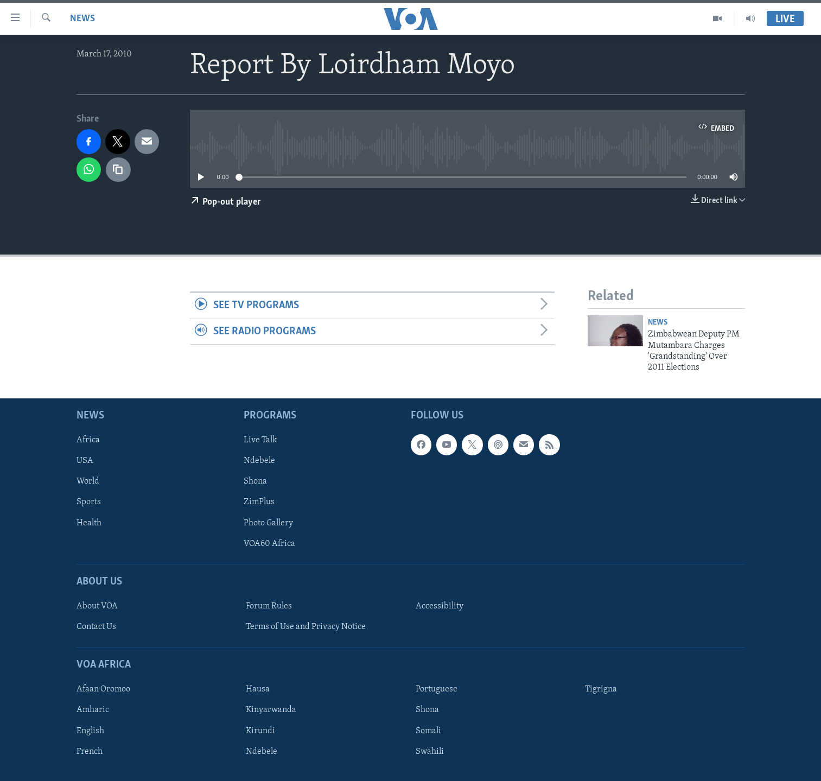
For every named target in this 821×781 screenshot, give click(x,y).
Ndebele (259, 460)
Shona (255, 481)
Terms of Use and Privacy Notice (306, 627)
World (88, 481)
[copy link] (118, 169)
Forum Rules (269, 606)
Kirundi (260, 730)
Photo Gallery (268, 522)
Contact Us (96, 627)
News (82, 19)
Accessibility (439, 606)
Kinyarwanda (271, 710)
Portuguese (436, 689)
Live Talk (260, 440)
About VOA (97, 606)
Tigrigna (601, 689)
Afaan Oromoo (103, 689)
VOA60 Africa (269, 543)
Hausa (258, 689)
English (90, 730)
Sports (89, 502)
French (90, 751)
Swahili (430, 751)
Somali (428, 730)
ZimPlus (259, 502)
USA (85, 460)
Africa (88, 440)
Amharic (93, 710)
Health (89, 522)
